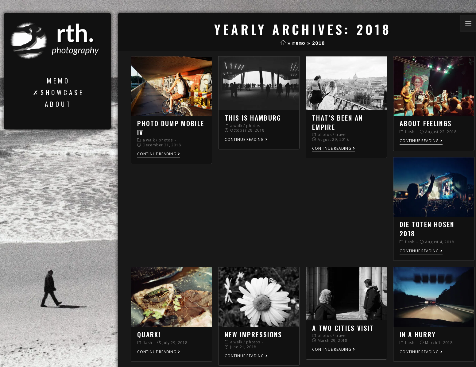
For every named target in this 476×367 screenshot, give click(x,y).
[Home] (283, 43)
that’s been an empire (337, 122)
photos (166, 140)
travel (341, 134)
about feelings (426, 123)
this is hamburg (253, 117)
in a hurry (418, 334)
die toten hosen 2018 (427, 228)
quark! (149, 334)
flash (410, 131)
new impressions (253, 334)
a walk (149, 140)
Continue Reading (158, 154)
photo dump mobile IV (170, 127)
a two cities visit (343, 328)
